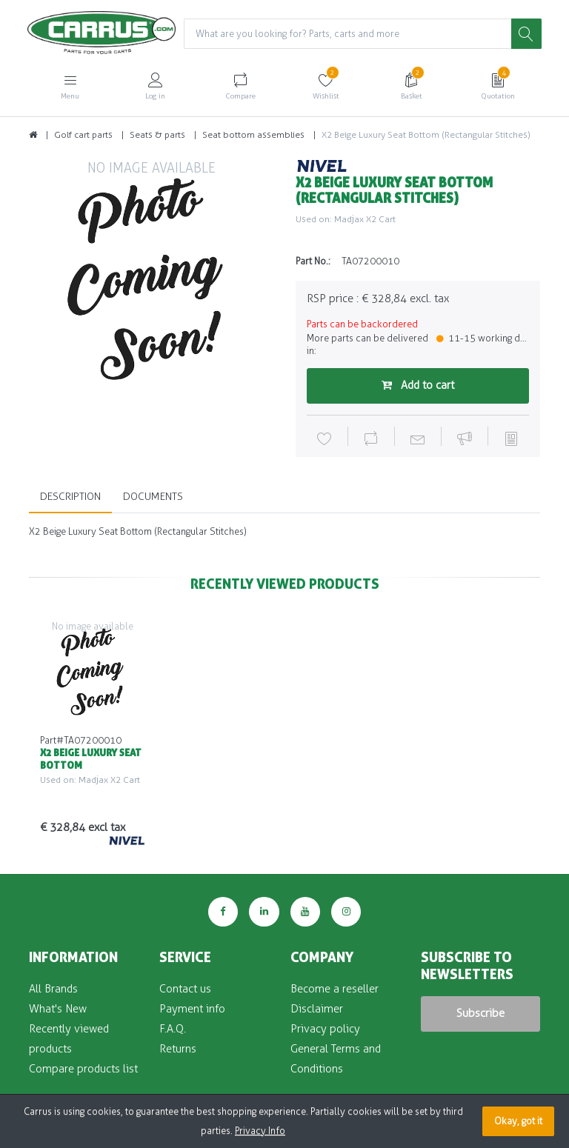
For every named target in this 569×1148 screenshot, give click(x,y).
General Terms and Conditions (335, 1058)
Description (70, 496)
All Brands (53, 988)
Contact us (185, 988)
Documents (153, 496)
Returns (177, 1048)
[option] (151, 280)
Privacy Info (260, 1130)
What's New (58, 1008)
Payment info (192, 1008)
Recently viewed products (69, 1038)
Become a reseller (334, 988)
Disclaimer (316, 1008)
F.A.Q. (172, 1028)
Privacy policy (325, 1028)
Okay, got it (518, 1121)
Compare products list (83, 1068)
